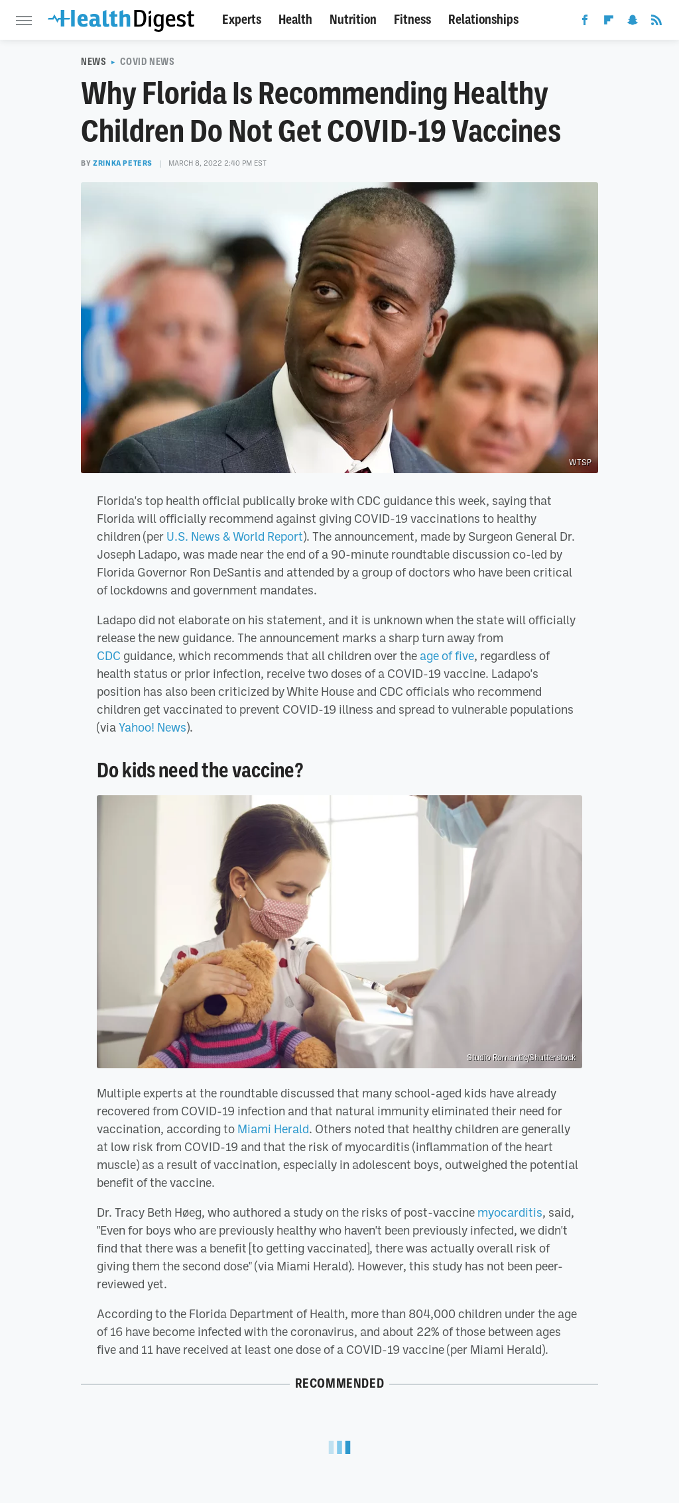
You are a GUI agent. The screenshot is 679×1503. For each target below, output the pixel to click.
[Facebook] (584, 23)
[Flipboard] (608, 23)
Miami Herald (273, 1128)
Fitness (412, 19)
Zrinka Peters (123, 163)
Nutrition (353, 19)
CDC (109, 655)
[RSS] (656, 23)
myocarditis (509, 1212)
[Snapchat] (632, 23)
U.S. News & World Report (234, 536)
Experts (241, 19)
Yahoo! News (152, 727)
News (93, 61)
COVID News (147, 61)
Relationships (483, 19)
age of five (447, 655)
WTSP (580, 463)
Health (295, 19)
